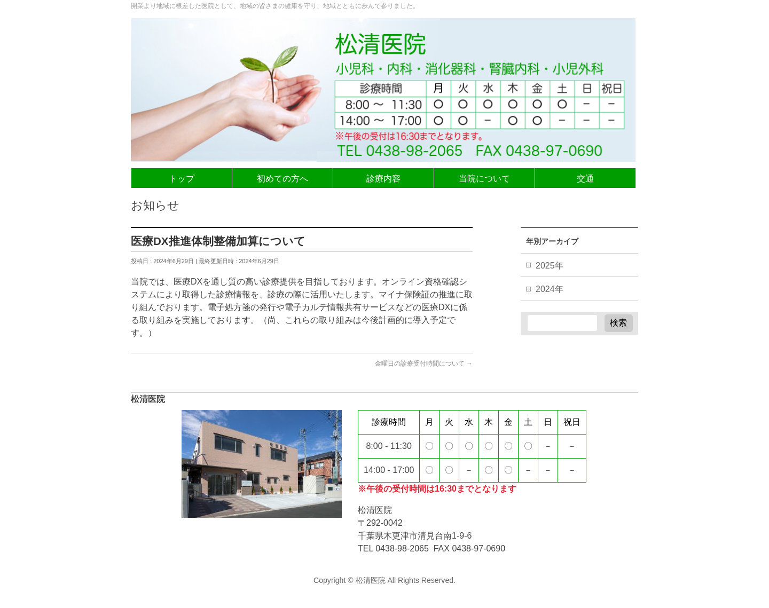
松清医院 (371, 580)
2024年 (549, 289)
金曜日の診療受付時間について (424, 363)
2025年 (549, 265)
